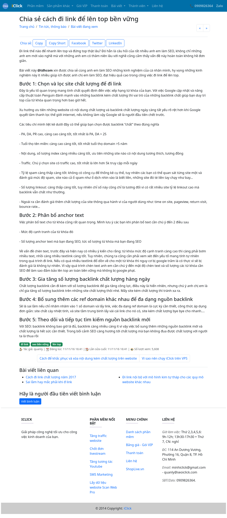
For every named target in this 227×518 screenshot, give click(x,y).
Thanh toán (99, 6)
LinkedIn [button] (115, 43)
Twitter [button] (97, 43)
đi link (24, 344)
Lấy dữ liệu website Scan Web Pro (103, 487)
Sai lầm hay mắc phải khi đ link (49, 382)
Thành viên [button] (137, 6)
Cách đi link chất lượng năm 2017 (51, 377)
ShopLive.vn (135, 469)
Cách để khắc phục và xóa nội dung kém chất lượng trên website (88, 358)
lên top (57, 344)
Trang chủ (26, 26)
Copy (39, 43)
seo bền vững (40, 344)
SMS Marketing (101, 474)
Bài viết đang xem (84, 26)
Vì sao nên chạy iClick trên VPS (164, 358)
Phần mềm (35, 6)
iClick (128, 508)
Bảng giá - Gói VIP (139, 445)
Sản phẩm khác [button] (59, 6)
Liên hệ (157, 6)
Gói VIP (81, 6)
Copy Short (57, 43)
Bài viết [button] (117, 6)
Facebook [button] (79, 43)
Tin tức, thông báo (53, 26)
